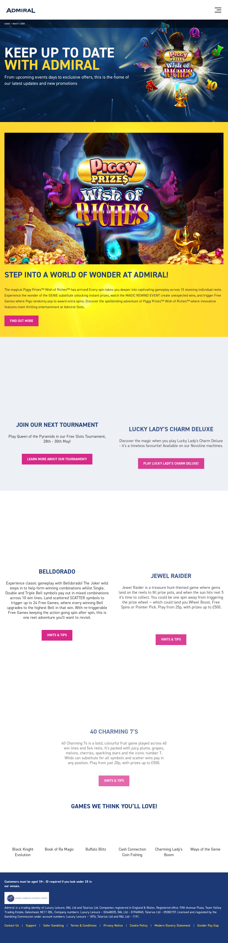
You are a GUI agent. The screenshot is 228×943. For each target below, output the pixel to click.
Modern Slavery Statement (172, 925)
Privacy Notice (113, 925)
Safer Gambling (53, 925)
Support (31, 925)
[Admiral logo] (20, 10)
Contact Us (11, 925)
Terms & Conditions (84, 925)
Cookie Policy (139, 925)
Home (7, 23)
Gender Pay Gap (208, 925)
